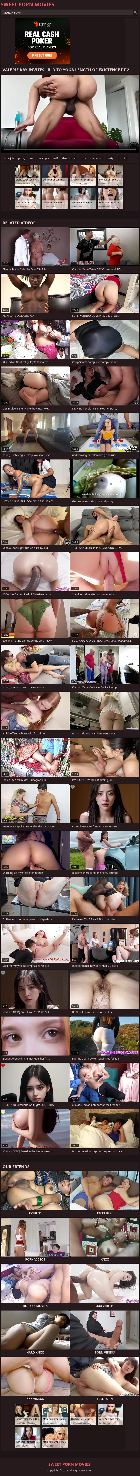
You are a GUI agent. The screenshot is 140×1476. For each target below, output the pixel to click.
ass (31, 158)
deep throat (69, 158)
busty (110, 158)
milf (55, 158)
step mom (96, 158)
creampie (43, 158)
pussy (21, 158)
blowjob (9, 158)
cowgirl (122, 158)
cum (83, 158)
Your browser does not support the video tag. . (70, 114)
